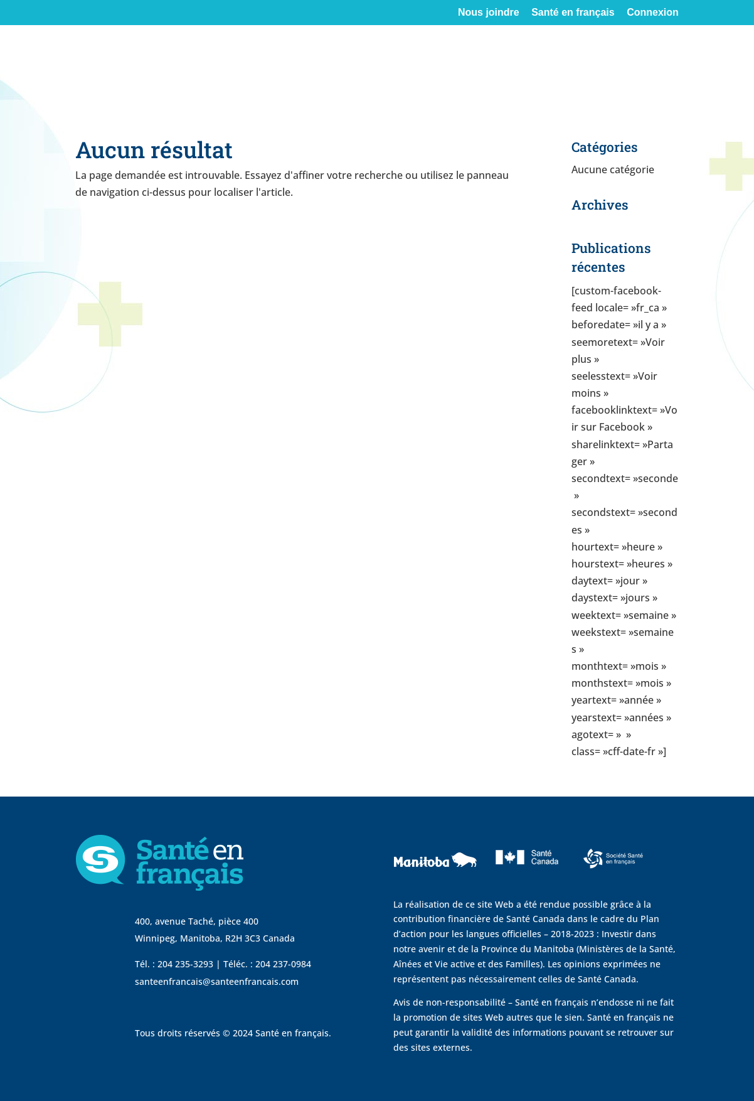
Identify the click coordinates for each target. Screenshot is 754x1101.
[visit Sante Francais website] (613, 872)
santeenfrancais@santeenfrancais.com (217, 981)
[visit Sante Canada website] (525, 881)
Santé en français (573, 13)
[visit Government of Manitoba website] (437, 889)
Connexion (653, 13)
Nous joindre (488, 13)
